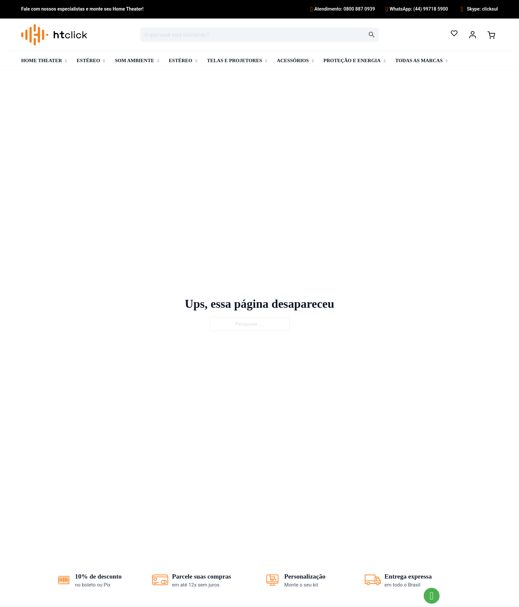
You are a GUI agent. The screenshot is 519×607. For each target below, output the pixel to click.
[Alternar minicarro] (491, 35)
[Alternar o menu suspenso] (472, 34)
